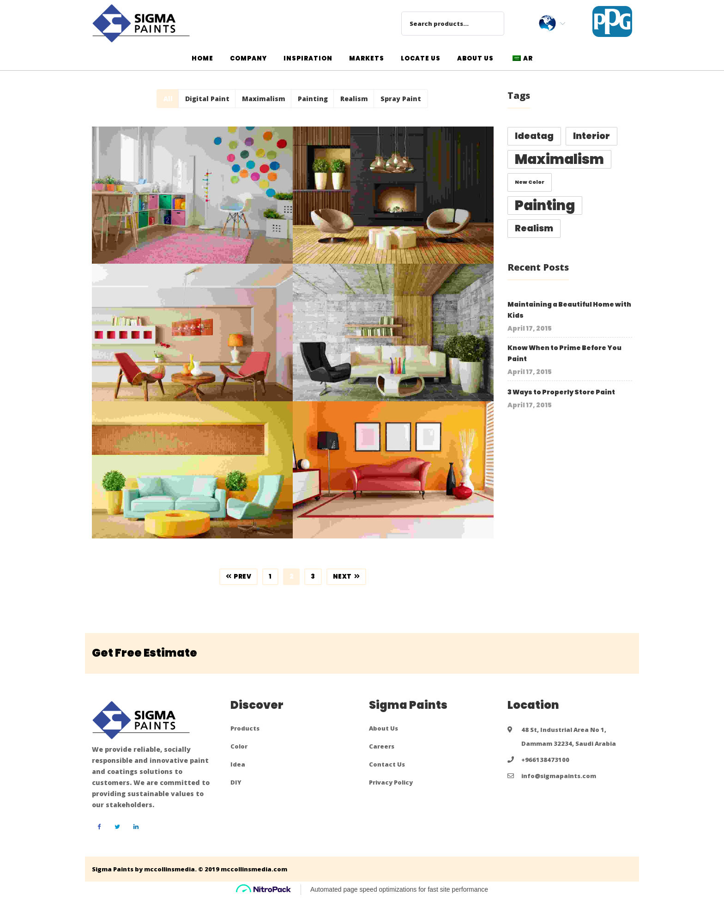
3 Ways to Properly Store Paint (561, 392)
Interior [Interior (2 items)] (591, 136)
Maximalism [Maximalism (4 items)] (559, 159)
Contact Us (387, 764)
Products (244, 728)
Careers (381, 746)
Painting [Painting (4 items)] (545, 205)
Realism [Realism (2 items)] (534, 228)
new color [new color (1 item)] (529, 182)
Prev (239, 576)
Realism (354, 98)
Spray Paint (400, 98)
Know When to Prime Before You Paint (564, 353)
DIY (235, 782)
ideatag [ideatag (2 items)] (534, 136)
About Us (383, 728)
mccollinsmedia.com (254, 869)
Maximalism (263, 98)
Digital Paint (207, 98)
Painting (313, 98)
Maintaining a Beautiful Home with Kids (569, 310)
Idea (237, 764)
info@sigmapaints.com (558, 776)
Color (238, 746)
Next (346, 576)
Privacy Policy (391, 782)
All (168, 98)
